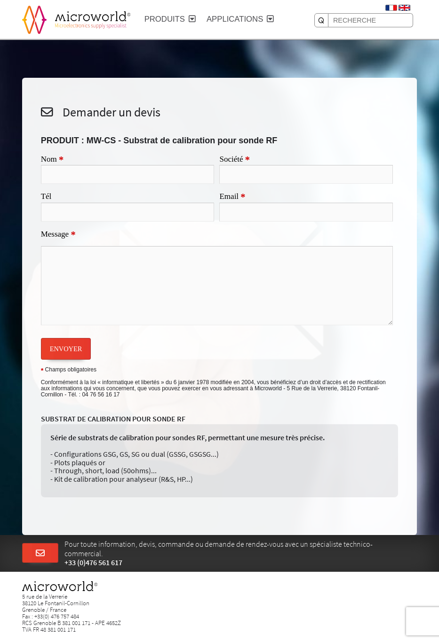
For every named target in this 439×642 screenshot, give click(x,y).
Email (232, 197)
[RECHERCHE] (321, 20)
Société (234, 160)
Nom (52, 160)
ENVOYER (66, 349)
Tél (46, 196)
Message (58, 235)
